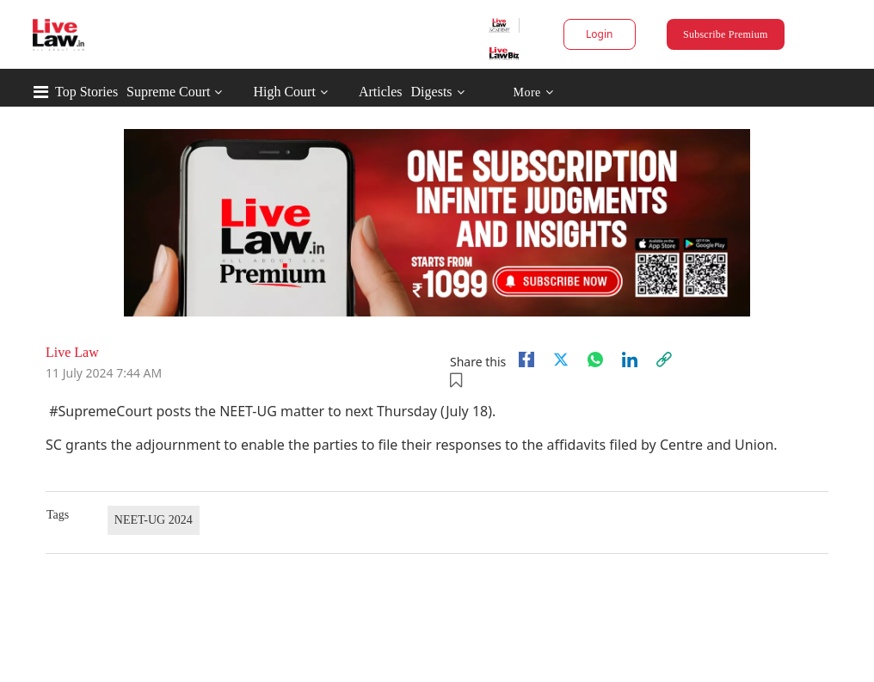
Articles (381, 91)
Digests (431, 91)
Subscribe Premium (725, 34)
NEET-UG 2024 (153, 519)
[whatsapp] (595, 359)
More (533, 92)
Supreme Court (168, 91)
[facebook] (526, 359)
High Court (284, 91)
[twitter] (561, 359)
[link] (664, 359)
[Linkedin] (629, 359)
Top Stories (86, 91)
